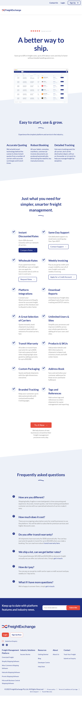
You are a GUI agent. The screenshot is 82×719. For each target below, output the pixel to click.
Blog (39, 658)
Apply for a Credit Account (61, 277)
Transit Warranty (47, 691)
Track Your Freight (70, 654)
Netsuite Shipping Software (11, 672)
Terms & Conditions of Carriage (68, 689)
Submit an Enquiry (11, 641)
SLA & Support (34, 691)
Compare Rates (26, 250)
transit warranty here (52, 543)
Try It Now (39, 425)
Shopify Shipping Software (10, 661)
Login (63, 3)
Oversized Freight (8, 657)
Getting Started (43, 654)
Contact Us (53, 3)
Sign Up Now (16, 635)
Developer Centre (44, 662)
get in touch (58, 558)
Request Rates (26, 279)
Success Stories (25, 654)
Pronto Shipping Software (10, 676)
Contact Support (57, 247)
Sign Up (73, 3)
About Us (56, 654)
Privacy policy (51, 689)
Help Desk (41, 666)
